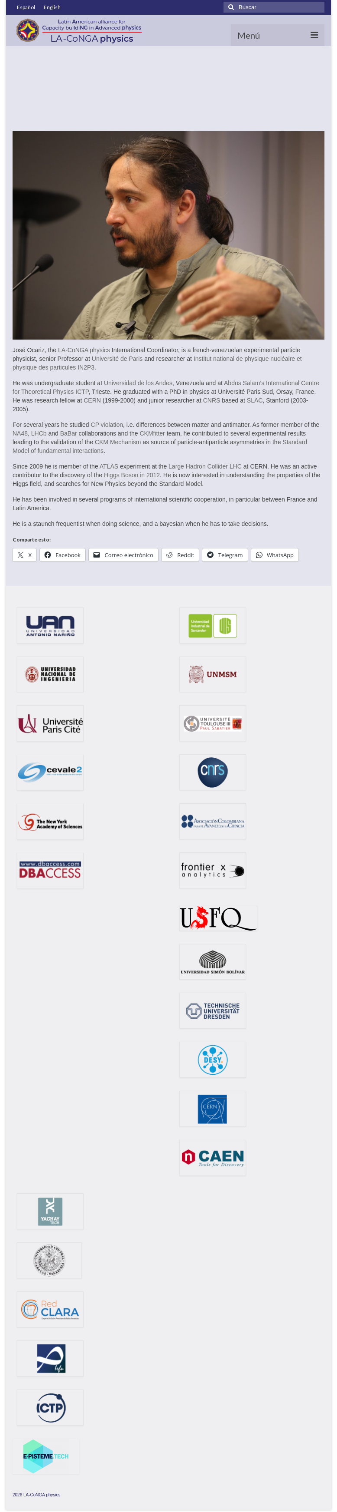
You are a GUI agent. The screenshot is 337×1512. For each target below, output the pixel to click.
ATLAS (109, 466)
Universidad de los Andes (138, 383)
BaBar (68, 433)
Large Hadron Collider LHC (205, 466)
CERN (92, 400)
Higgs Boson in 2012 (132, 475)
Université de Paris (117, 358)
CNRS (211, 400)
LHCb (39, 433)
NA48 (20, 433)
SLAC (255, 400)
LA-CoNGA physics (84, 350)
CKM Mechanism (118, 442)
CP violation (107, 424)
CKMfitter (152, 433)
